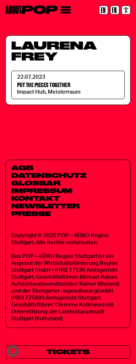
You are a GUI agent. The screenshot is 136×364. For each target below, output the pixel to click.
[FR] (115, 10)
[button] (13, 351)
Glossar (36, 183)
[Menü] (65, 10)
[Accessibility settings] (126, 10)
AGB (22, 167)
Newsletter (45, 206)
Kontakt (35, 198)
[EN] (103, 10)
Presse (31, 213)
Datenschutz (49, 175)
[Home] (31, 9)
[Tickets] (68, 352)
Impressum (42, 190)
